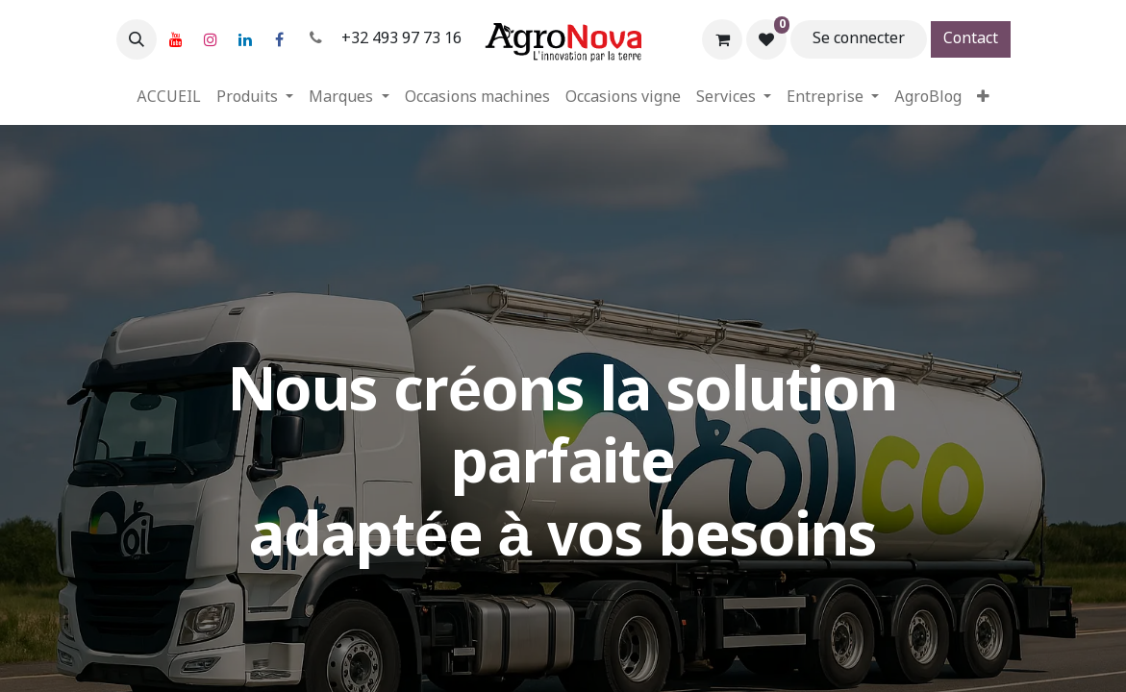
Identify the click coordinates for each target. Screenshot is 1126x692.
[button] (136, 39)
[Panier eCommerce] (722, 39)
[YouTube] (176, 39)
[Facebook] (279, 39)
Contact (970, 39)
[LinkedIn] (245, 39)
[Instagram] (210, 39)
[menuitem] (169, 98)
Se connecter (859, 39)
